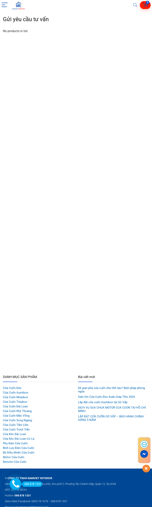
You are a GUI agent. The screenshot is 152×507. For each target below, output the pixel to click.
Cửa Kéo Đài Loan (14, 434)
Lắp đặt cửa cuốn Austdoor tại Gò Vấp (102, 402)
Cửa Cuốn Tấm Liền (15, 425)
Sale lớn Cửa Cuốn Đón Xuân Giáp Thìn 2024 (106, 397)
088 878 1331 (31, 484)
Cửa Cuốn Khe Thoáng (17, 411)
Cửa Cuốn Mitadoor (15, 397)
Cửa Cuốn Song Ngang (17, 420)
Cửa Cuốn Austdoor (15, 392)
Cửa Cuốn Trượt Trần (16, 429)
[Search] (135, 5)
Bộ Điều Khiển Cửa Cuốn (18, 452)
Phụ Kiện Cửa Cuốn (15, 443)
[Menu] (4, 5)
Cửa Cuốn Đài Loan (15, 406)
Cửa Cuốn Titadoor (15, 402)
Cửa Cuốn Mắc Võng (16, 415)
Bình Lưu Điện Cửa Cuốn (18, 448)
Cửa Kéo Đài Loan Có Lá (18, 438)
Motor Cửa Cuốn (13, 457)
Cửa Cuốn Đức (12, 388)
